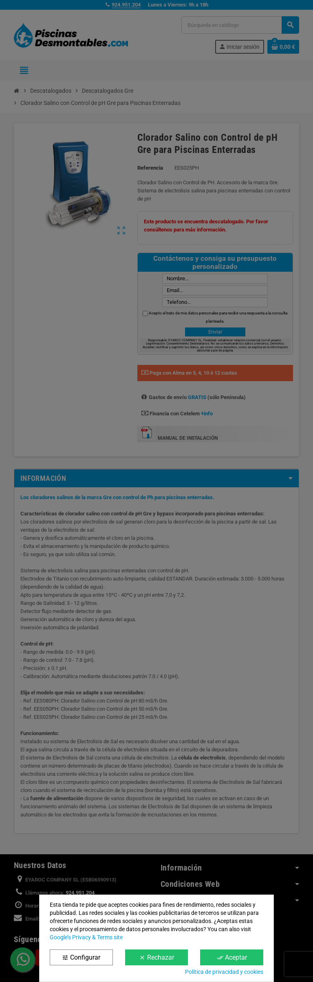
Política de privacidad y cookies (224, 972)
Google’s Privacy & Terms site (86, 937)
